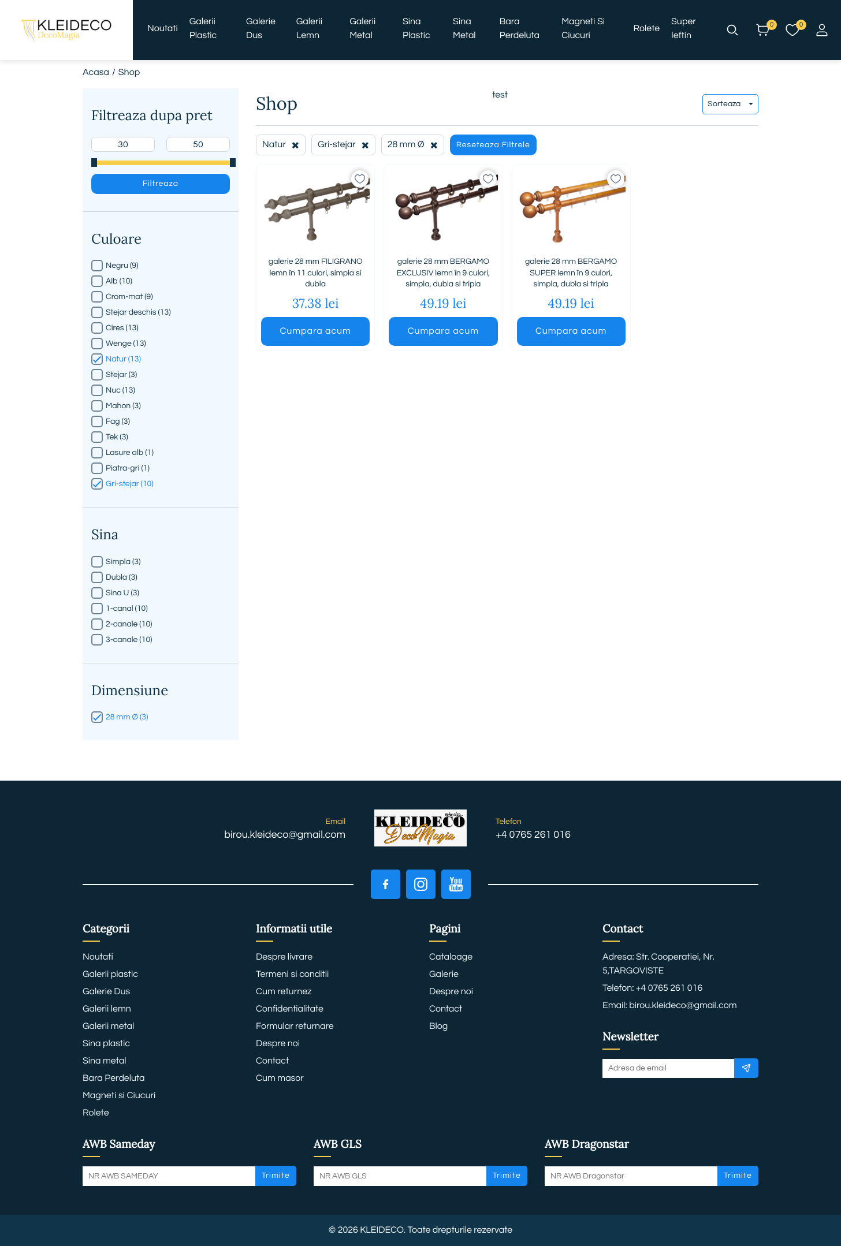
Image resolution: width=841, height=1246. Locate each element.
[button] (732, 30)
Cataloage (450, 957)
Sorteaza (730, 104)
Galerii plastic (203, 28)
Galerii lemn (309, 28)
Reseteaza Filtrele (493, 145)
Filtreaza (160, 184)
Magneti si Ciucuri (583, 28)
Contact (272, 1061)
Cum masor (280, 1078)
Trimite (276, 1176)
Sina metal (464, 28)
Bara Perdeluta (519, 28)
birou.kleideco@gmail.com (284, 834)
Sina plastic (416, 28)
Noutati (162, 28)
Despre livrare (284, 957)
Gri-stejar (343, 145)
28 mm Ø (413, 145)
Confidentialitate (289, 1009)
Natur (280, 145)
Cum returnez (283, 992)
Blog (438, 1026)
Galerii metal (362, 28)
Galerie (444, 974)
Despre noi (278, 1044)
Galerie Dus (261, 28)
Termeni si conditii (292, 974)
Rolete (647, 28)
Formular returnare (295, 1026)
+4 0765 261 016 (533, 834)
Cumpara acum (315, 331)
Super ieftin (683, 28)
